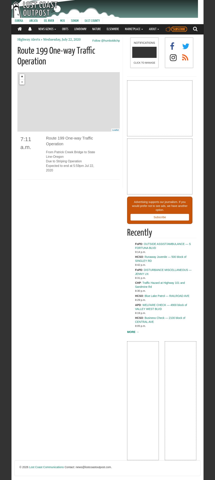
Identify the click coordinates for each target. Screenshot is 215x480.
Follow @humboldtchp (106, 40)
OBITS (65, 29)
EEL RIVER (49, 21)
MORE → (133, 332)
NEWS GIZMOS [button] (47, 29)
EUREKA (19, 21)
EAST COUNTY (92, 21)
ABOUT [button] (154, 29)
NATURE (96, 29)
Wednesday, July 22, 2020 (62, 39)
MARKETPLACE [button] (134, 29)
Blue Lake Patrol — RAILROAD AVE (167, 295)
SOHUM (75, 21)
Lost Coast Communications (46, 467)
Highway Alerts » (29, 39)
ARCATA (33, 21)
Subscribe (160, 217)
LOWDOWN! (80, 29)
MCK (62, 21)
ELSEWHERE (113, 29)
